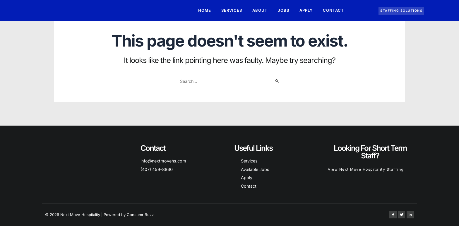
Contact (333, 11)
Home (204, 11)
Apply (306, 11)
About (260, 11)
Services (231, 11)
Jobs (283, 11)
